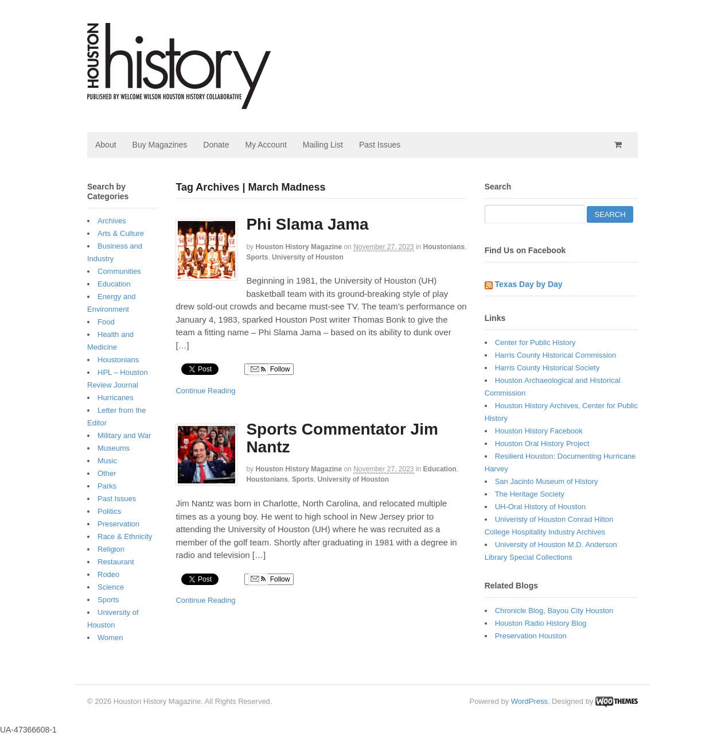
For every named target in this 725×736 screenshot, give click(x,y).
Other (107, 473)
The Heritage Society (529, 494)
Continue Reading (205, 390)
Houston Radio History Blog (541, 623)
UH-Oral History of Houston (540, 506)
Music (107, 460)
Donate (216, 144)
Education (440, 469)
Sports (257, 257)
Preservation (118, 524)
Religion (111, 549)
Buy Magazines (160, 144)
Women (110, 637)
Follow (269, 369)
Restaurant (116, 561)
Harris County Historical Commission (556, 355)
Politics (109, 511)
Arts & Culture (121, 233)
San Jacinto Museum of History (546, 481)
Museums (114, 448)
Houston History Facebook (539, 431)
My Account (265, 144)
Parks (107, 486)
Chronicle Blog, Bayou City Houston (554, 610)
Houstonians (444, 247)
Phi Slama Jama (307, 224)
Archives (112, 220)
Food (106, 321)
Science (111, 587)
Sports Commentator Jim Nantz (342, 438)
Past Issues (379, 144)
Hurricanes (116, 397)
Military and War (124, 435)
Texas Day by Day (529, 284)
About (105, 144)
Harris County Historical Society (547, 367)
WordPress (529, 701)
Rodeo (108, 574)
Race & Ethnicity (125, 536)
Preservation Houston (531, 636)
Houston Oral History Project (542, 443)
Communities (119, 271)
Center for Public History (535, 342)
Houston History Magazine (298, 247)
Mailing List (323, 144)
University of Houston (308, 257)
